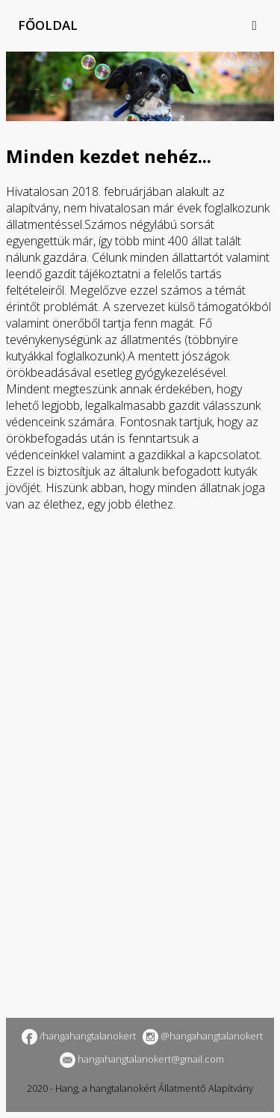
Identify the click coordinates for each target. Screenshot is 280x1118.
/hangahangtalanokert (77, 1035)
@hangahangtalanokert (201, 1035)
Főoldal (48, 25)
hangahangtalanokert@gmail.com (140, 1059)
